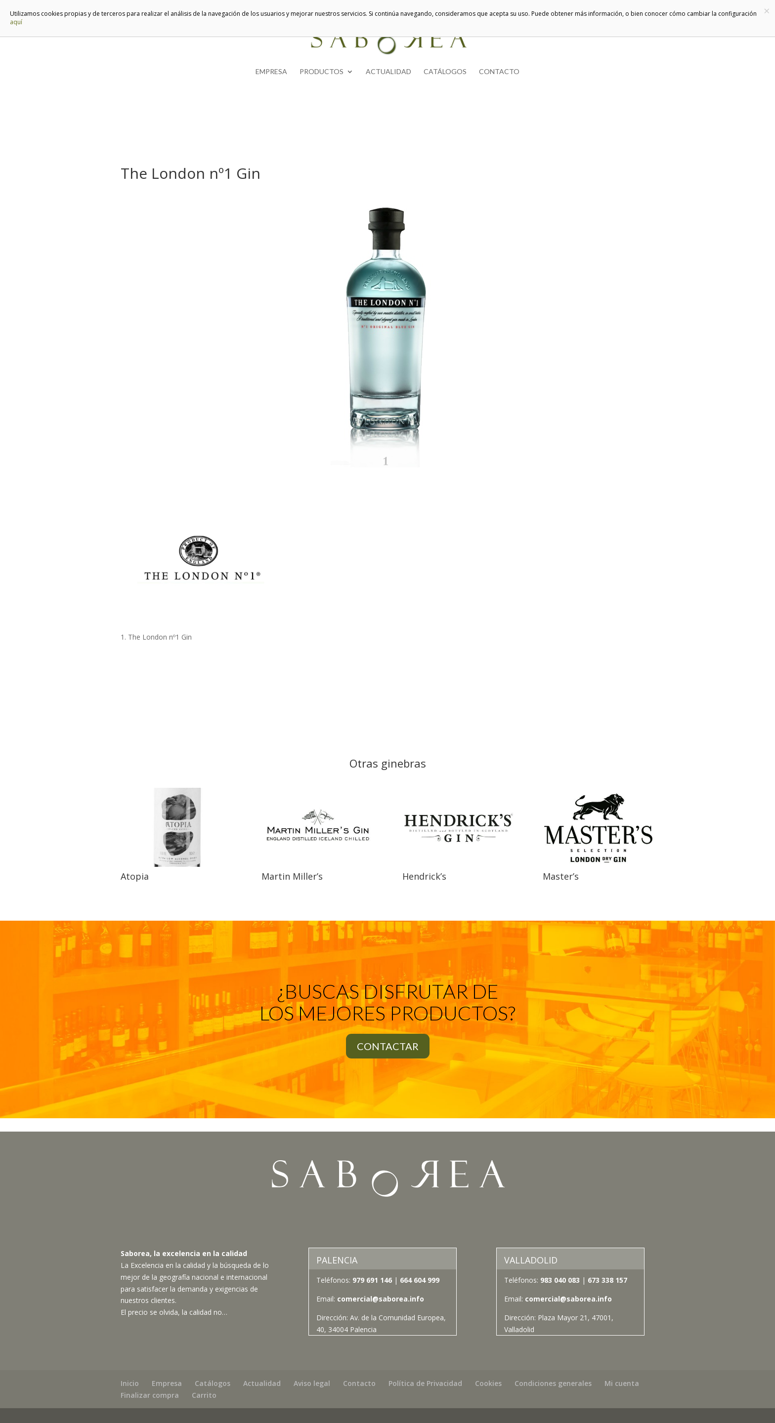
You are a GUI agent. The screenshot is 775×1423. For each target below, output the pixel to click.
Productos (322, 72)
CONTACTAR (388, 1046)
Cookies (488, 1383)
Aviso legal (312, 1383)
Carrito (204, 1395)
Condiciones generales (553, 1383)
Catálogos (445, 72)
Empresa (271, 72)
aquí (16, 22)
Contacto (499, 72)
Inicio (130, 1383)
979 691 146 (372, 1280)
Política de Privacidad (425, 1383)
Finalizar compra (150, 1395)
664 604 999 (419, 1280)
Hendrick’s (424, 876)
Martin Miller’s (292, 876)
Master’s (561, 876)
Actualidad (388, 72)
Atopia (135, 876)
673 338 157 (606, 1280)
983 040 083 (560, 1280)
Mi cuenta (621, 1383)
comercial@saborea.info (380, 1298)
